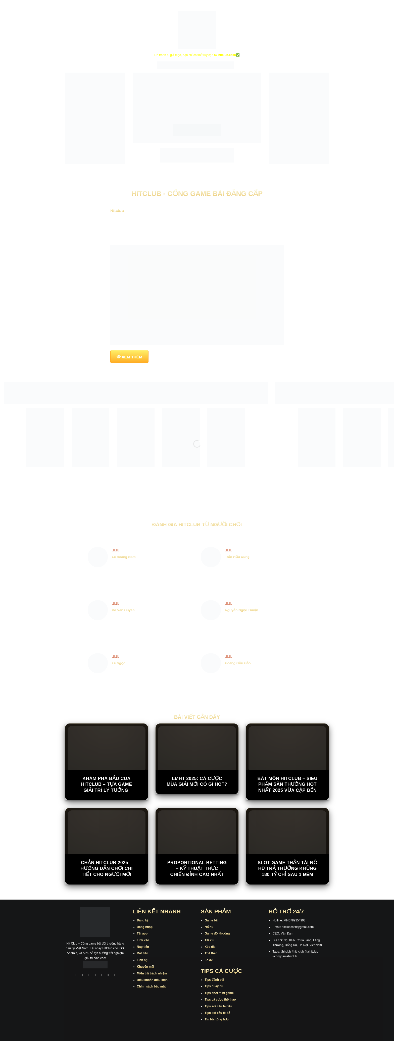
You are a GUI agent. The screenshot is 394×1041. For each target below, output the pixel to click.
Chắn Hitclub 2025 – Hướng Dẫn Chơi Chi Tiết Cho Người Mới (106, 868)
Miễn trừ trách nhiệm (152, 973)
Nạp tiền (143, 947)
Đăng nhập (145, 927)
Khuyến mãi (145, 966)
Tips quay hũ (214, 986)
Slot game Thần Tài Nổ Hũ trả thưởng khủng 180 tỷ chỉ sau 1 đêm (287, 868)
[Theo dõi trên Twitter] (102, 975)
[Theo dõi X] (95, 975)
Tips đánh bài (214, 979)
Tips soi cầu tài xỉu (218, 1006)
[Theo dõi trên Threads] (108, 975)
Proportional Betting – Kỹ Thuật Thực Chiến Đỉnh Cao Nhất (197, 868)
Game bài (211, 920)
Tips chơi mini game (219, 993)
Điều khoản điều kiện (152, 980)
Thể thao (211, 953)
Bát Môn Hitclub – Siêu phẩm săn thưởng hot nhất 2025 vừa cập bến (288, 784)
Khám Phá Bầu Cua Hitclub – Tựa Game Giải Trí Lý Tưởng (106, 784)
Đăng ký (143, 920)
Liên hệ (142, 960)
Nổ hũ (209, 927)
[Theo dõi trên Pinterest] (115, 975)
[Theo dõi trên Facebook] (76, 975)
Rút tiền (142, 953)
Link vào (143, 940)
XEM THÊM (132, 357)
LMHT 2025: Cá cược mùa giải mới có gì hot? (197, 781)
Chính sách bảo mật (151, 986)
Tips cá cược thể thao (220, 999)
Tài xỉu (209, 940)
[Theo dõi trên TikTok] (89, 975)
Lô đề (209, 960)
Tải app (142, 933)
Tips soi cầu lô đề (217, 1013)
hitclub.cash (227, 55)
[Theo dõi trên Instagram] (82, 975)
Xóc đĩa (210, 947)
